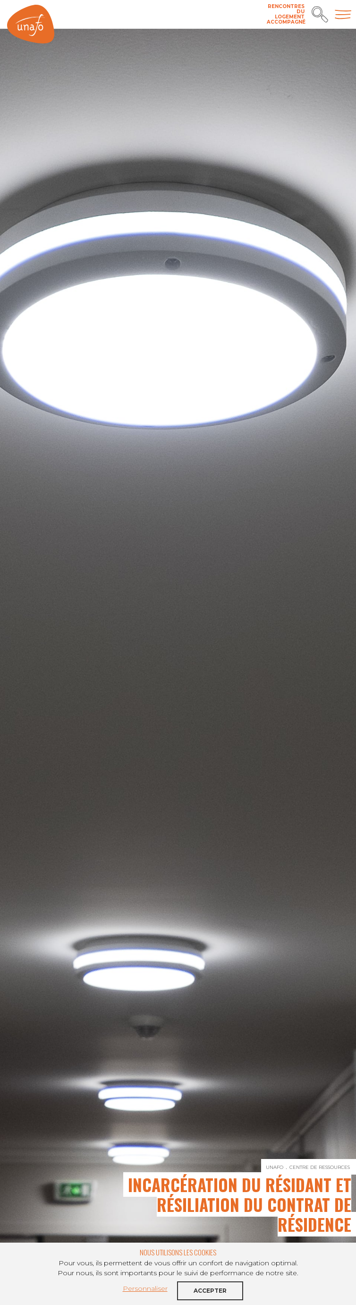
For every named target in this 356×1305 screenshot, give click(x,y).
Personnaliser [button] (145, 1288)
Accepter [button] (210, 1290)
